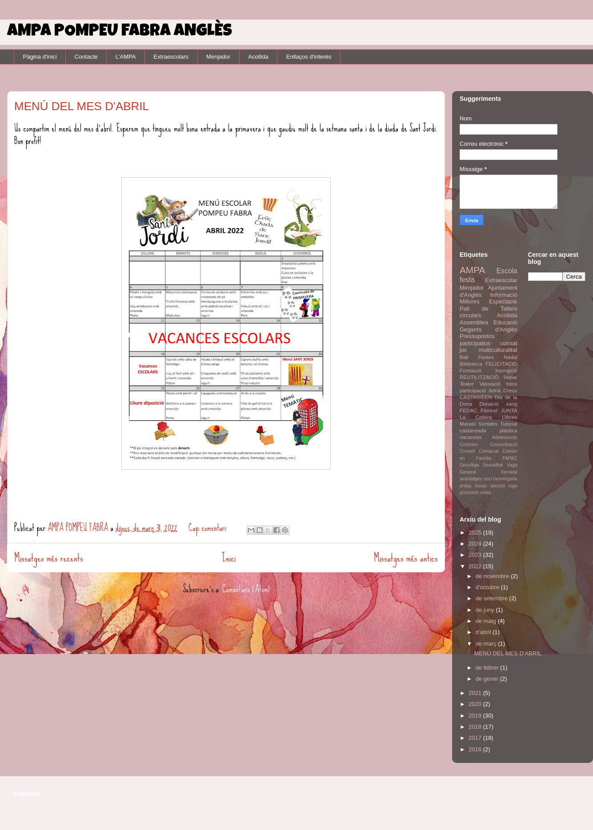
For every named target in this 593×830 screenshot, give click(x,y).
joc (463, 350)
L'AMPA (126, 56)
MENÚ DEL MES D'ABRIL (81, 106)
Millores (470, 301)
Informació (503, 294)
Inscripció (506, 370)
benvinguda (505, 478)
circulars (470, 315)
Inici (229, 557)
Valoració (490, 384)
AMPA (472, 270)
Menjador (218, 56)
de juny (486, 610)
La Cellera (476, 417)
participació (473, 390)
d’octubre (488, 587)
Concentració (503, 444)
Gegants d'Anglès (488, 329)
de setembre (492, 598)
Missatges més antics (406, 557)
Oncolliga (469, 465)
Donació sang (498, 404)
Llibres (509, 417)
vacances (470, 437)
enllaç (466, 485)
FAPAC (509, 458)
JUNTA (509, 410)
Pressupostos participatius (477, 340)
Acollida (258, 56)
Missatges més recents (48, 557)
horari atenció (490, 485)
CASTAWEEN (476, 397)
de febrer (488, 667)
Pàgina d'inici (40, 56)
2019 (476, 715)
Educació (505, 322)
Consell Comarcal (479, 451)
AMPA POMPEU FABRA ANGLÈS (119, 32)
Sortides (487, 424)
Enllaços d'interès (308, 56)
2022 (476, 566)
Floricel (489, 410)
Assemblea (474, 322)
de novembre (493, 576)
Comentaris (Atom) (246, 589)
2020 (476, 704)
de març (487, 643)
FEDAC (468, 410)
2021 (476, 693)
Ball (464, 357)
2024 (476, 543)
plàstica (508, 430)
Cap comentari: (208, 527)
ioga (513, 485)
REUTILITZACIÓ (479, 377)
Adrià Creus (503, 390)
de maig (487, 621)
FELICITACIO (501, 364)
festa (467, 279)
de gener (488, 678)
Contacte (86, 56)
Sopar (510, 377)
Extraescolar (501, 280)
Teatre (467, 384)
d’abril (484, 632)
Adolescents (504, 437)
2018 (476, 726)
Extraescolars (170, 56)
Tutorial (508, 424)
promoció (469, 492)
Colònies (468, 444)
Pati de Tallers (488, 308)
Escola (507, 271)
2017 (476, 737)
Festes (486, 357)
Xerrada (509, 472)
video (485, 492)
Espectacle (503, 301)
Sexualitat (493, 465)
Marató (468, 424)
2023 (476, 554)
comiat (508, 343)
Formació (470, 370)
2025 (476, 532)
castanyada (473, 430)
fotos (511, 384)
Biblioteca (471, 364)
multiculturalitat (498, 350)
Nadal (510, 357)
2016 (476, 749)
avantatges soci (476, 478)
